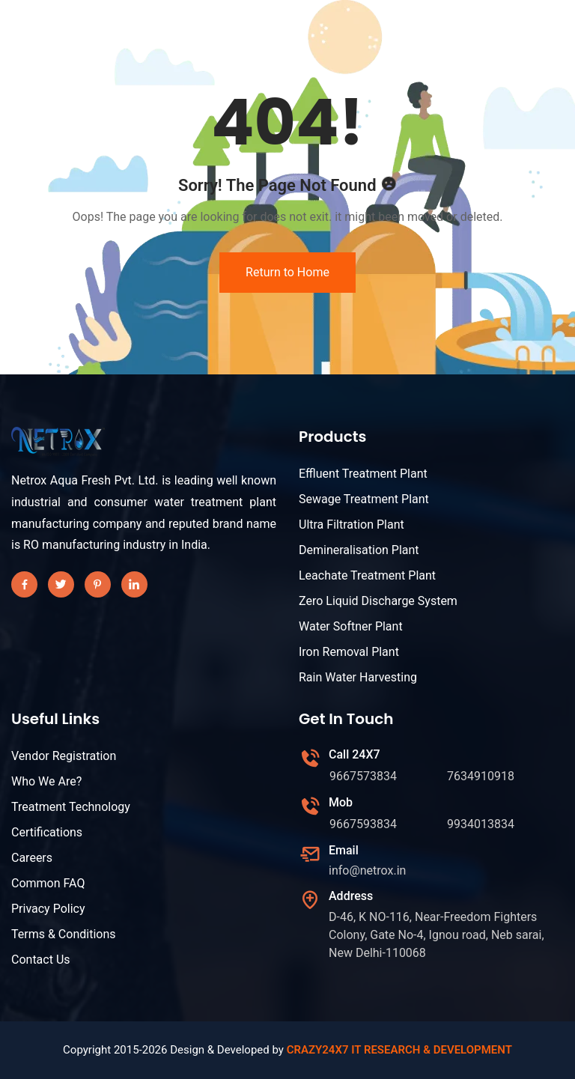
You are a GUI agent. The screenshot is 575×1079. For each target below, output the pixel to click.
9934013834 (480, 824)
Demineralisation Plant (359, 550)
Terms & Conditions (63, 934)
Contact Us (40, 959)
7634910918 (480, 776)
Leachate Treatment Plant (367, 575)
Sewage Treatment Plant (364, 499)
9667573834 (363, 776)
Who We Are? (46, 781)
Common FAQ (48, 883)
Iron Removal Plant (349, 652)
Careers (31, 858)
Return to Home (287, 272)
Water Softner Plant (351, 626)
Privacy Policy (48, 909)
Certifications (46, 832)
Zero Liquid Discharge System (378, 601)
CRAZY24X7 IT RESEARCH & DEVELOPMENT (399, 1050)
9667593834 (363, 824)
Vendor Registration (63, 756)
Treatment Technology (70, 807)
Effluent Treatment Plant (363, 473)
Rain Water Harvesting (358, 677)
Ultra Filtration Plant (351, 524)
